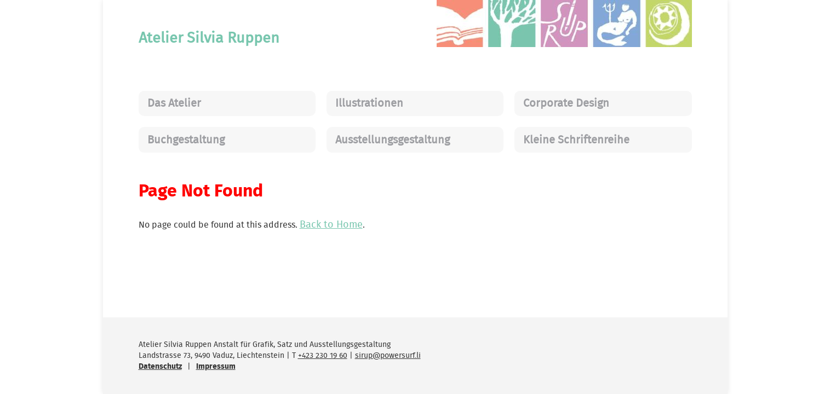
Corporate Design (566, 103)
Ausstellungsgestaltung (392, 140)
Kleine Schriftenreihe (576, 140)
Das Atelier (174, 103)
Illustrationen (369, 103)
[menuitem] (227, 103)
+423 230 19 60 (322, 356)
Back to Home (331, 225)
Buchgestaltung (186, 140)
